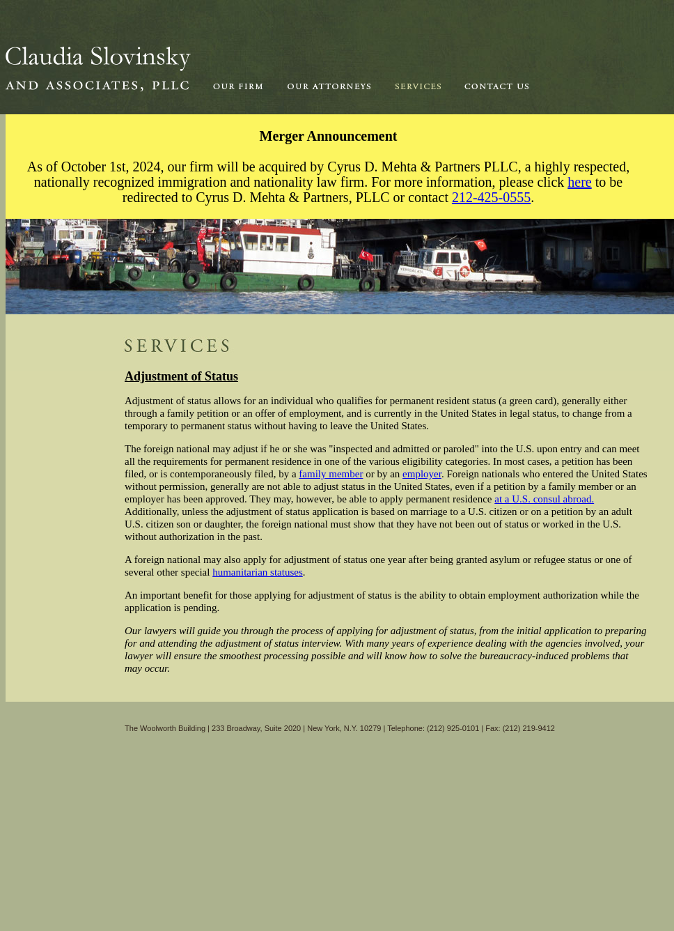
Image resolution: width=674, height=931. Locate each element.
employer (421, 473)
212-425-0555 (491, 197)
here (579, 182)
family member (331, 473)
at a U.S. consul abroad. (544, 499)
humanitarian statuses (257, 572)
